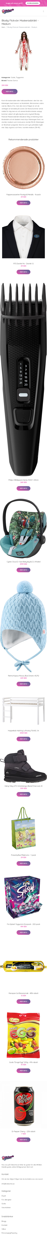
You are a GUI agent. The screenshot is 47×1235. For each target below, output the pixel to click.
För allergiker (6, 1200)
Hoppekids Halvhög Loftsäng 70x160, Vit (23, 731)
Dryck (4, 1196)
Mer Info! (9, 91)
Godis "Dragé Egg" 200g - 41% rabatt (23, 1062)
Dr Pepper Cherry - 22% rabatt (23, 1131)
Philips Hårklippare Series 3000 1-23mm (23, 480)
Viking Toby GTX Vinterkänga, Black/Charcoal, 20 (23, 786)
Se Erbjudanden (32, 3)
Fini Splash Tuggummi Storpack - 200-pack (23, 924)
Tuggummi (20, 77)
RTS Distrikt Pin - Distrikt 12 (23, 264)
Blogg (4, 1221)
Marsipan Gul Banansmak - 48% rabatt (23, 993)
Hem (3, 27)
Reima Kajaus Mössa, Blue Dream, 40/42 (23, 676)
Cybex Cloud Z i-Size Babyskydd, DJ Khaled (23, 562)
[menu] (43, 11)
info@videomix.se (8, 1184)
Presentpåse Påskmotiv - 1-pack (23, 855)
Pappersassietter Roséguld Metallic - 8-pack (24, 194)
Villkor (4, 1229)
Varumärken (6, 1207)
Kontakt (4, 1225)
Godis (13, 77)
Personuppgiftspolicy (9, 1233)
